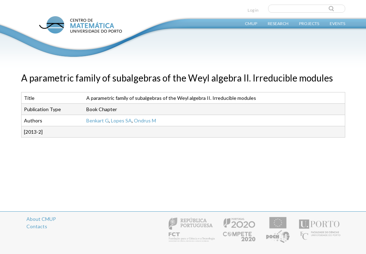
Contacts (36, 226)
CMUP (251, 23)
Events (337, 23)
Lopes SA (121, 120)
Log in (253, 10)
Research (278, 23)
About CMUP (41, 219)
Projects (309, 23)
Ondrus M (145, 120)
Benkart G (97, 120)
